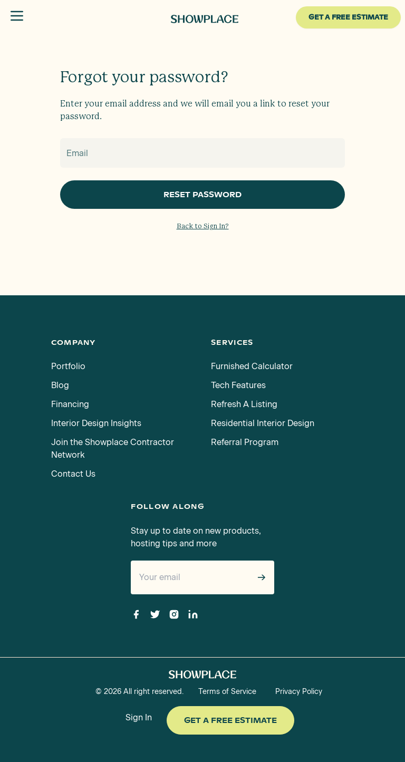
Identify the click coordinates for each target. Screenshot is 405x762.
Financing (70, 404)
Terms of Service (227, 691)
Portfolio (68, 366)
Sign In (139, 717)
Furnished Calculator (252, 366)
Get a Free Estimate (230, 720)
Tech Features (238, 385)
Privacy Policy (298, 691)
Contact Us (73, 474)
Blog (60, 385)
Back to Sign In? (203, 226)
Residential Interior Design (262, 423)
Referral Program (244, 442)
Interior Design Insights (96, 423)
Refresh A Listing (244, 404)
